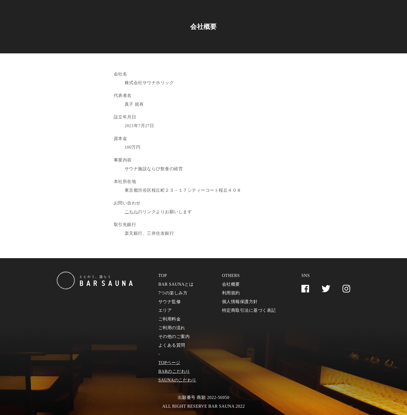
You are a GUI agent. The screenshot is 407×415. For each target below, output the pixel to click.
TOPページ (169, 362)
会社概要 (231, 284)
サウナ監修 (169, 301)
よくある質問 (171, 345)
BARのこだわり (174, 371)
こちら (131, 211)
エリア (165, 310)
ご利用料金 (169, 319)
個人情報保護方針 (240, 301)
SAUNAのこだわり (177, 380)
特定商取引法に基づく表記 (249, 310)
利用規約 (231, 293)
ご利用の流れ (171, 327)
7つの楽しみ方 (172, 293)
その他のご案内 (174, 336)
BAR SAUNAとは (175, 284)
